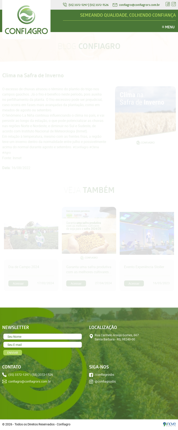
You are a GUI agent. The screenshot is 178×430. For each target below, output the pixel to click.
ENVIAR (12, 353)
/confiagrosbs (101, 374)
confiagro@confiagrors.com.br (136, 5)
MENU (168, 27)
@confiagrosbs (102, 381)
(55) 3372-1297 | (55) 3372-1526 (86, 5)
